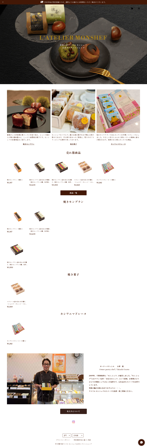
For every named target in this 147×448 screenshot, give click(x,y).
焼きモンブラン (28, 144)
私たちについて (73, 411)
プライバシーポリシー (63, 440)
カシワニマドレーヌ (118, 144)
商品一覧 (73, 193)
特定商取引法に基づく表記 (82, 440)
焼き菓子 (73, 144)
